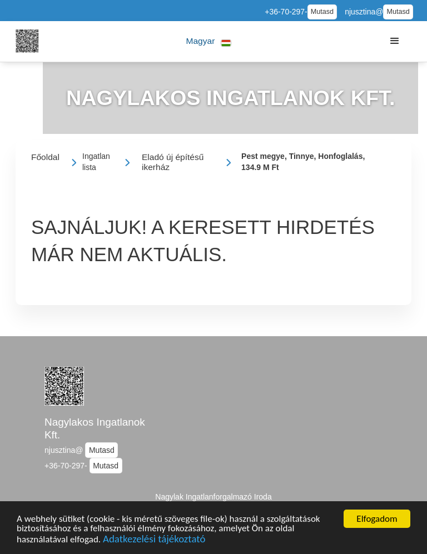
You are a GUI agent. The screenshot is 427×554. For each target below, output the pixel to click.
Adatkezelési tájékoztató (154, 542)
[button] (209, 41)
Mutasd (322, 12)
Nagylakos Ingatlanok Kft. (94, 428)
